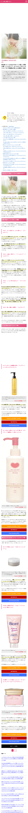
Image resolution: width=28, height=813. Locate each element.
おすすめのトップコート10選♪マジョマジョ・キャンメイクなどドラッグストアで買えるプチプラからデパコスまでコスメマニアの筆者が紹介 (12, 789)
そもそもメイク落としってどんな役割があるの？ (11, 127)
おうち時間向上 (5, 60)
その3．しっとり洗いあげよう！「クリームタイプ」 (12, 134)
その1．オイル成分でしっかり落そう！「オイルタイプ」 (13, 130)
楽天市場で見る (14, 421)
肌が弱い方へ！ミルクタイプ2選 (8, 162)
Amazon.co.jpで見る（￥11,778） (14, 734)
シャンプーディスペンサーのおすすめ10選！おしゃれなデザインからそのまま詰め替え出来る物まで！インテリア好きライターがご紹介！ (12, 800)
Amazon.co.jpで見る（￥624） (14, 526)
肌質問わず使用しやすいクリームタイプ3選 (10, 153)
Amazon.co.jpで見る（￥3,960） (14, 593)
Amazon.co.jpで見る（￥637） (14, 667)
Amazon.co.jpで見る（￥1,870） (14, 418)
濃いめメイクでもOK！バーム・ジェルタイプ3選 (11, 144)
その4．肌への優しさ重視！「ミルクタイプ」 (11, 135)
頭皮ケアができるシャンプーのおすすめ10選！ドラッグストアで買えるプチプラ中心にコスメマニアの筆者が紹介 (12, 783)
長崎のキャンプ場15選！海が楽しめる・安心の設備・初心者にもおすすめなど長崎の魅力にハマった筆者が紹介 (12, 772)
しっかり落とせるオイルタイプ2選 (9, 137)
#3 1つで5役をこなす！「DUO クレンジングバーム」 (12, 146)
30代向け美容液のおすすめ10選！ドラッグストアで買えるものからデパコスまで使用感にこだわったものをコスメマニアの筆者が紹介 (12, 806)
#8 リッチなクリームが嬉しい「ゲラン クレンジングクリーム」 (14, 161)
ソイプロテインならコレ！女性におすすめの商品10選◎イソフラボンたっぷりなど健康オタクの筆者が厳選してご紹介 (12, 759)
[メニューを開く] (26, 1)
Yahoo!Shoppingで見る (14, 425)
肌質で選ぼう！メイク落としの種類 (9, 129)
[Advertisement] (14, 18)
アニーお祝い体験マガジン (6, 1)
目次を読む (11, 126)
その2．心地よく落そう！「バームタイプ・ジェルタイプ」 (13, 132)
